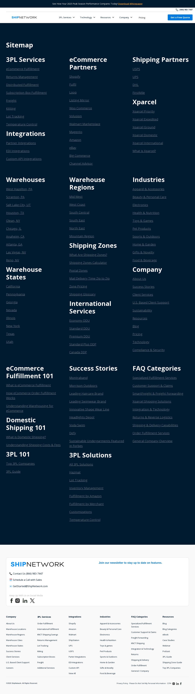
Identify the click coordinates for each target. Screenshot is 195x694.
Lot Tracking (15, 116)
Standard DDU (79, 328)
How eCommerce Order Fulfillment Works (31, 395)
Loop (73, 92)
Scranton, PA (15, 197)
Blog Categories (170, 629)
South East (77, 220)
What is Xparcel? (144, 151)
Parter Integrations (77, 656)
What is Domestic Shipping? (26, 437)
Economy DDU (79, 320)
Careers (9, 667)
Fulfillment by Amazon (85, 496)
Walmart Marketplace (84, 124)
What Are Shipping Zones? (88, 255)
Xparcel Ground (144, 127)
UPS (135, 77)
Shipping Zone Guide (172, 662)
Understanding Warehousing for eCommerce (29, 408)
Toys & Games (143, 221)
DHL (136, 85)
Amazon (75, 140)
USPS (136, 69)
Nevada (11, 310)
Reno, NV (12, 260)
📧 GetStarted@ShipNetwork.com (28, 586)
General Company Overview (152, 441)
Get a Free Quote (180, 17)
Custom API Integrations (24, 159)
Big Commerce (79, 156)
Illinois (10, 318)
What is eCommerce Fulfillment (28, 385)
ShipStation (74, 640)
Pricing (142, 17)
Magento (75, 132)
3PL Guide (13, 471)
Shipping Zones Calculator (88, 263)
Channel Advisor (81, 163)
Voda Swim (77, 425)
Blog (136, 326)
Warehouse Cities (14, 640)
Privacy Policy (122, 683)
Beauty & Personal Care (149, 197)
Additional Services (46, 667)
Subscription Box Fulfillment (26, 93)
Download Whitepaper (130, 3)
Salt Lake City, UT (18, 205)
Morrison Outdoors (83, 386)
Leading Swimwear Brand (87, 401)
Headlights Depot (81, 417)
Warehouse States (14, 645)
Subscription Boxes (46, 656)
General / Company (140, 671)
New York (13, 326)
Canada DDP (78, 352)
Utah (9, 342)
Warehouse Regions (15, 634)
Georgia (12, 302)
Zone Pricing (78, 286)
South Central (79, 212)
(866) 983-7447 (186, 9)
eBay (72, 148)
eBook (165, 634)
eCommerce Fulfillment (22, 69)
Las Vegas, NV (16, 252)
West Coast (77, 204)
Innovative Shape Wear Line (89, 409)
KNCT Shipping (137, 643)
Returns (134, 654)
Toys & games (106, 645)
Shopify (74, 76)
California (13, 286)
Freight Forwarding (139, 637)
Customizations (80, 512)
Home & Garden (144, 244)
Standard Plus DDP (82, 344)
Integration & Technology (151, 409)
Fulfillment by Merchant (86, 504)
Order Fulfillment (45, 623)
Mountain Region (81, 236)
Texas (10, 334)
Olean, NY (13, 221)
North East (77, 228)
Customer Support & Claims (153, 386)
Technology (141, 342)
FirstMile (139, 93)
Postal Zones (78, 270)
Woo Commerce (80, 108)
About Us (139, 279)
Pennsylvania (15, 294)
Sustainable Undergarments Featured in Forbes (96, 443)
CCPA (169, 683)
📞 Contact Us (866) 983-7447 (26, 573)
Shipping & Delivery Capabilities (155, 425)
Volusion (75, 116)
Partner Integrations (21, 143)
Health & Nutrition (146, 213)
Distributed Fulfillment (22, 85)
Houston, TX (15, 213)
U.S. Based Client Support (151, 302)
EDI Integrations (18, 151)
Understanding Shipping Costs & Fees (33, 445)
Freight (11, 101)
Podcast (166, 651)
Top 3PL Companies (20, 464)
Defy (72, 433)
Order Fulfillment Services (151, 433)
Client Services (143, 294)
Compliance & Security (149, 350)
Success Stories (143, 287)
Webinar (166, 645)
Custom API (74, 667)
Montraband (78, 378)
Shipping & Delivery (140, 660)
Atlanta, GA (14, 244)
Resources (140, 318)
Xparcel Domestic (145, 135)
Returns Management (22, 77)
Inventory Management (86, 488)
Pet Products (142, 229)
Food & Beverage (145, 260)
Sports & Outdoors (146, 236)
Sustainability (142, 310)
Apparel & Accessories (148, 189)
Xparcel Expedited (145, 119)
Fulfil (72, 84)
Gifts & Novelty (143, 252)
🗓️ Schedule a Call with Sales (25, 580)
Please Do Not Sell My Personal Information (147, 683)
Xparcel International (148, 143)
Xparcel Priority (144, 111)
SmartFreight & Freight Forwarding (158, 393)
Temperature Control (21, 124)
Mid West (76, 197)
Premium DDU (79, 336)
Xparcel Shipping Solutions (152, 401)
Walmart (72, 634)
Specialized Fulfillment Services (155, 378)
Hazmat (75, 472)
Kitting (11, 108)
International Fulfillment (48, 629)
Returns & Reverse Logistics (152, 417)
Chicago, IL (13, 229)
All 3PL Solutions (81, 464)
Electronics (140, 205)
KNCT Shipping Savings (47, 634)
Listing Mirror (79, 100)
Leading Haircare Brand (86, 393)
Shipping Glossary (82, 294)
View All (72, 673)
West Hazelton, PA (19, 189)
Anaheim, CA (15, 236)
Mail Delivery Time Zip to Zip (89, 278)
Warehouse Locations (16, 629)
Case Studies (169, 640)
